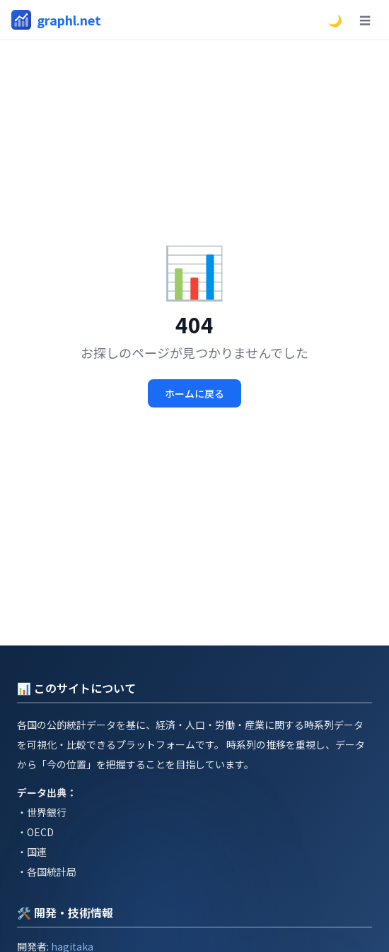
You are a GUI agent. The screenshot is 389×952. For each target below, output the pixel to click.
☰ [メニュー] (365, 19)
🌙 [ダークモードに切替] (335, 19)
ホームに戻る (194, 393)
